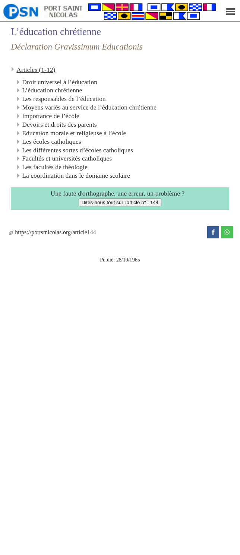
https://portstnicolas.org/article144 (52, 232)
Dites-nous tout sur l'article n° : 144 (120, 202)
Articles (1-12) (35, 69)
